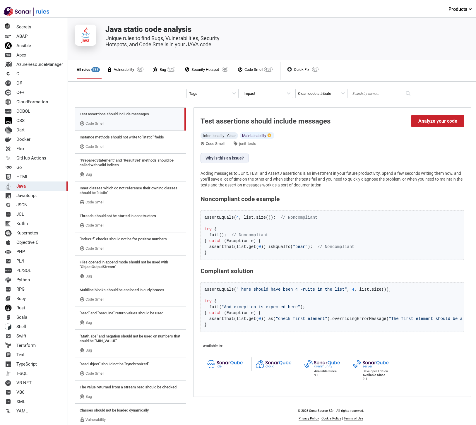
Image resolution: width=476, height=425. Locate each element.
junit (242, 143)
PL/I (14, 261)
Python (17, 279)
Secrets (18, 26)
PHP (15, 251)
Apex (15, 55)
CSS (15, 120)
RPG (15, 289)
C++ (15, 92)
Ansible (18, 45)
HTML (16, 176)
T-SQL (16, 373)
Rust (15, 307)
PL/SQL (18, 270)
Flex (14, 148)
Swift (15, 336)
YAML (16, 410)
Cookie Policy (331, 418)
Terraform (20, 345)
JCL (14, 214)
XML (15, 401)
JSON (16, 204)
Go (13, 167)
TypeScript (21, 364)
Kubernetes (21, 233)
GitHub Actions (25, 158)
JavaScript (21, 195)
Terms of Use (353, 418)
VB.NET (18, 382)
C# (13, 83)
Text (15, 354)
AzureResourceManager (34, 64)
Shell (15, 326)
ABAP (16, 36)
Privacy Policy (309, 418)
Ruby (15, 298)
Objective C (22, 242)
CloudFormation (26, 101)
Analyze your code (437, 121)
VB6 (14, 392)
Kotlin (16, 223)
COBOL (17, 111)
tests (252, 143)
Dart (15, 129)
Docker (17, 139)
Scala (16, 317)
